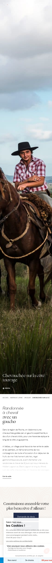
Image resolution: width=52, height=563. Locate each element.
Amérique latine (16, 398)
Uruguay (27, 398)
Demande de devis (26, 517)
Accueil (6, 398)
